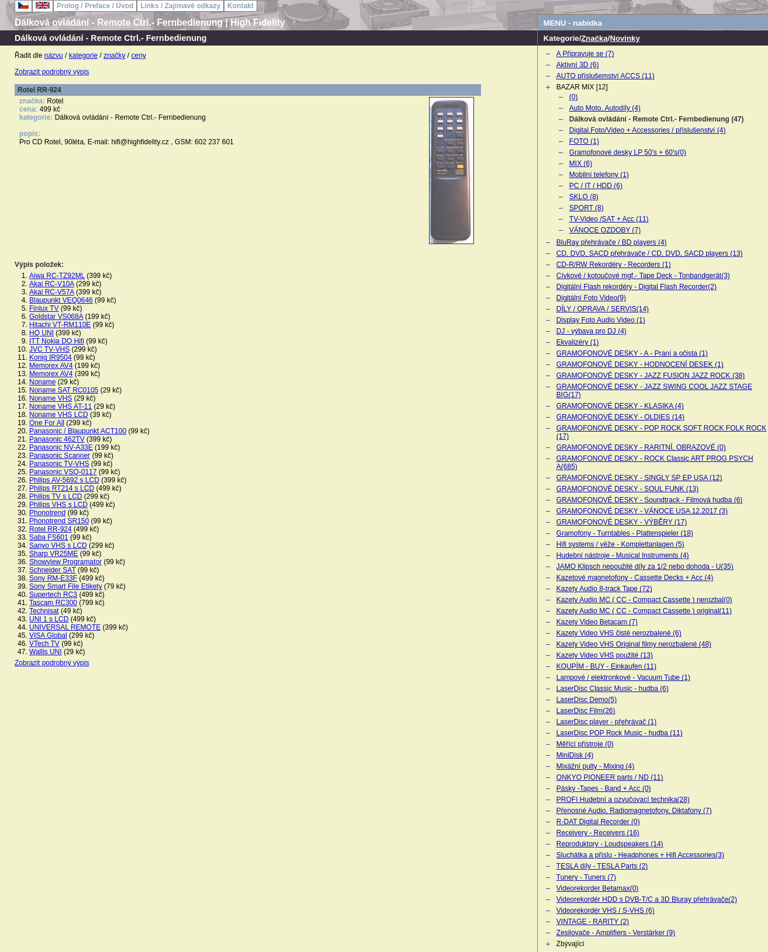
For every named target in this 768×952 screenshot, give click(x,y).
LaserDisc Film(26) (585, 711)
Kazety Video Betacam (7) (597, 622)
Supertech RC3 (53, 594)
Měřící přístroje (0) (585, 744)
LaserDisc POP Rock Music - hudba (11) (619, 733)
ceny (139, 55)
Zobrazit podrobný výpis (52, 72)
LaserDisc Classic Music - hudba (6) (612, 689)
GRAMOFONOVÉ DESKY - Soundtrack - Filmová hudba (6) (649, 500)
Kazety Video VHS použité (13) (604, 655)
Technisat (44, 611)
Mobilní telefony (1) (599, 175)
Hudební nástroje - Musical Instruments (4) (622, 555)
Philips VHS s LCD (58, 505)
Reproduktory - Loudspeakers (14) (609, 844)
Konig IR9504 (50, 357)
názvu (53, 55)
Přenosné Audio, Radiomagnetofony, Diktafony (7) (634, 811)
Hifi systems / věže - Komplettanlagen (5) (620, 544)
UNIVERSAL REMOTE (65, 627)
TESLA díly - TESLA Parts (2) (602, 866)
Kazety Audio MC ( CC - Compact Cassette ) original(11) (644, 611)
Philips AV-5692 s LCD (64, 480)
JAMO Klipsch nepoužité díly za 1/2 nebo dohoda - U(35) (645, 566)
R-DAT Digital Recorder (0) (598, 822)
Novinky (624, 38)
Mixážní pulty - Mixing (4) (595, 766)
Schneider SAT (52, 570)
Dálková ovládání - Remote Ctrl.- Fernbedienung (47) (656, 119)
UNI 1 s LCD (48, 619)
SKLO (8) (584, 197)
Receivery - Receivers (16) (597, 833)
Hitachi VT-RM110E (60, 325)
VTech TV (44, 644)
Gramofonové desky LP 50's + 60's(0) (627, 152)
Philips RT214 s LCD (61, 488)
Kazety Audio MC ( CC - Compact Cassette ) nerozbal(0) (644, 600)
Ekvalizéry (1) (577, 342)
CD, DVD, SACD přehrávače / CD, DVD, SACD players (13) (649, 253)
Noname (42, 382)
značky (114, 55)
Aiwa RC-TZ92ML (57, 276)
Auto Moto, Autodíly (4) (605, 108)
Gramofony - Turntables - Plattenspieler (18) (624, 533)
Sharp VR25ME (53, 554)
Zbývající (570, 944)
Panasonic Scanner (59, 455)
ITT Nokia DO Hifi (56, 341)
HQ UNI (41, 333)
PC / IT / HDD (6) (595, 186)
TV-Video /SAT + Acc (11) (609, 219)
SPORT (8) (586, 208)
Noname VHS (50, 398)
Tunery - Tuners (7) (586, 877)
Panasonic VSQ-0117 (62, 472)
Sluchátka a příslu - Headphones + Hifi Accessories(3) (640, 855)
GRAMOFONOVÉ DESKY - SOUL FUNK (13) (627, 489)
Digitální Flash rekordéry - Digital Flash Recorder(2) (636, 287)
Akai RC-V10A (51, 284)
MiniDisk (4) (574, 755)
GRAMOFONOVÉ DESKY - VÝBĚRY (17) (621, 522)
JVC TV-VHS (49, 349)
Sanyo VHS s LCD (58, 545)
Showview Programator (65, 562)
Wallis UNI (45, 652)
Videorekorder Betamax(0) (597, 888)
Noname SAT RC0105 (63, 390)
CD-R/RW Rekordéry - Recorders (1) (613, 264)
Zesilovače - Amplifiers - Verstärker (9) (615, 933)
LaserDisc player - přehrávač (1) (606, 722)
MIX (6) (580, 163)
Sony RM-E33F (53, 578)
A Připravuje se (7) (585, 54)
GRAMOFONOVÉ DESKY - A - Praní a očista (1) (632, 353)
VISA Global (48, 635)
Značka (594, 38)
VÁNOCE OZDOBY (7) (605, 230)
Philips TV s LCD (55, 496)
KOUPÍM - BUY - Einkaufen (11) (606, 666)
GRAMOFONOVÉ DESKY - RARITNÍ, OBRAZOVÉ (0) (641, 447)
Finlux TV (43, 308)
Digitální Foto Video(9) (591, 298)
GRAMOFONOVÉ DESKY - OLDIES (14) (620, 417)
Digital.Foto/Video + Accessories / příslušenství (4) (647, 130)
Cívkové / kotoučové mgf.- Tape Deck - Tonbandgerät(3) (643, 276)
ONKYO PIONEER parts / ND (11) (609, 777)
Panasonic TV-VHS (59, 464)
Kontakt (240, 6)
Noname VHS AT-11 (60, 406)
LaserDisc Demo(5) (586, 700)
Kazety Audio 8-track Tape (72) (604, 589)
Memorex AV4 (50, 366)
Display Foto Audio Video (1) (600, 320)
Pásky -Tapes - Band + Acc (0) (603, 788)
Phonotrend (47, 513)
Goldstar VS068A (56, 316)
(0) (573, 97)
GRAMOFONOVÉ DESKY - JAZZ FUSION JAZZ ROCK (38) (650, 375)
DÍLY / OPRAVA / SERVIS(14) (602, 309)
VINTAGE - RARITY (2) (592, 922)
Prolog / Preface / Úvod (95, 6)
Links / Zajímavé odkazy (180, 6)
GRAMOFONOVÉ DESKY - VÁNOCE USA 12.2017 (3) (642, 511)
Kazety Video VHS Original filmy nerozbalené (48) (633, 644)
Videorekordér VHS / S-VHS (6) (605, 910)
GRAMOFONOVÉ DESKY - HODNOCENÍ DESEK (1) (640, 364)
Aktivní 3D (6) (577, 65)
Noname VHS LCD (58, 415)
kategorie (83, 55)
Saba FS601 (48, 537)
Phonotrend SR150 (59, 521)
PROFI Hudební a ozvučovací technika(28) (623, 799)
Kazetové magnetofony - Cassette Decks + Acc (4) (634, 578)
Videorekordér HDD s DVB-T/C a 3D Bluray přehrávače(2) (646, 899)
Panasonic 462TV (57, 439)
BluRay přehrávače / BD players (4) (611, 242)
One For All (46, 423)
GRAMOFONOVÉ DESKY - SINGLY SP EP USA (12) (639, 478)
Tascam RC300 (53, 603)
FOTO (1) (584, 141)
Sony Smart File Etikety (65, 586)
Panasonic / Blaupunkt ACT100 (77, 431)
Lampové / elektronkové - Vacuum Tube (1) (623, 677)
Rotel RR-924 (50, 529)
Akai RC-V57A (51, 292)
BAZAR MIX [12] (582, 87)
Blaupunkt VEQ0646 (61, 300)
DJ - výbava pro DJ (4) (591, 331)
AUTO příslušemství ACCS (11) (605, 76)
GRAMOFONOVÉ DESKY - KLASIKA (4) (620, 406)
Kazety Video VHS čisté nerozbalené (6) (618, 633)
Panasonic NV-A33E (61, 447)
